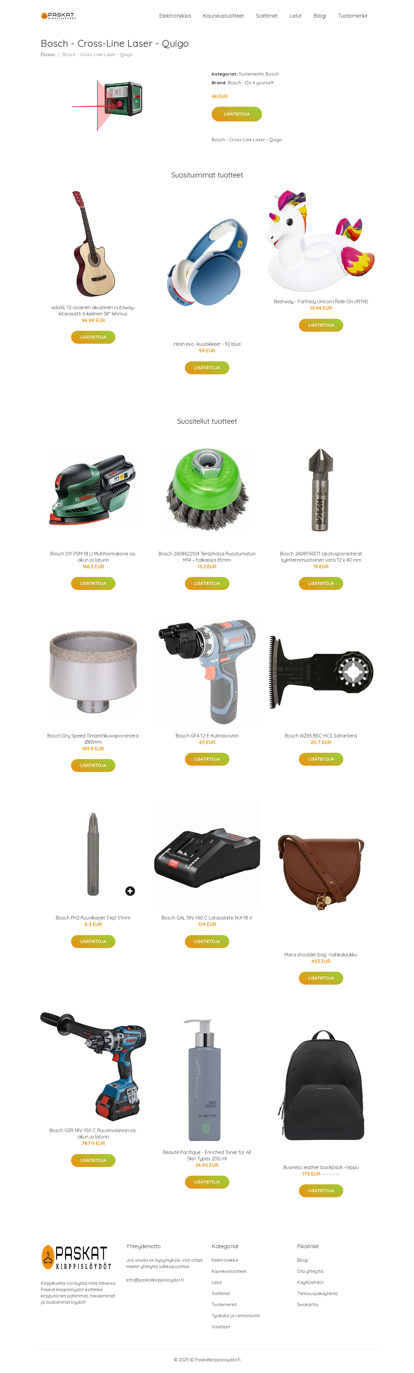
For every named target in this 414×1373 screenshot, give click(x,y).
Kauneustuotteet (223, 17)
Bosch (272, 77)
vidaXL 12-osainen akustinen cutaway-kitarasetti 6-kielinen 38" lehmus (93, 313)
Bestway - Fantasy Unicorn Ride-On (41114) (321, 305)
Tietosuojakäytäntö (317, 1296)
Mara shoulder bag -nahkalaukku (320, 958)
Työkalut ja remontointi (236, 1318)
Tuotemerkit (353, 17)
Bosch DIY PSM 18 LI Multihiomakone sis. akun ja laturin (93, 560)
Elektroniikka (175, 17)
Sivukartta (307, 1307)
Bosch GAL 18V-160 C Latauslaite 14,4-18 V (207, 921)
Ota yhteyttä (310, 1274)
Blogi (320, 17)
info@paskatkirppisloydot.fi (155, 1283)
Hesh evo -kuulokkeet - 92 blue (207, 347)
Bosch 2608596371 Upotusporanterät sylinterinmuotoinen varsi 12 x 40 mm (321, 560)
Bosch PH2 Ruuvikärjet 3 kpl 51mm (93, 921)
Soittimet (267, 17)
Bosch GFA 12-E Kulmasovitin (207, 739)
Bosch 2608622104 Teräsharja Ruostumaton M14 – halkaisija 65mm (207, 560)
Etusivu (48, 57)
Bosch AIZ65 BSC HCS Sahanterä (321, 739)
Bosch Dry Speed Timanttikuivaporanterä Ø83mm (93, 742)
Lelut (296, 17)
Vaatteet (221, 1330)
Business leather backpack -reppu (321, 1170)
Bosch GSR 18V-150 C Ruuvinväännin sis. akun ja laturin (93, 1137)
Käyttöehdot (310, 1285)
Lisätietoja (237, 117)
